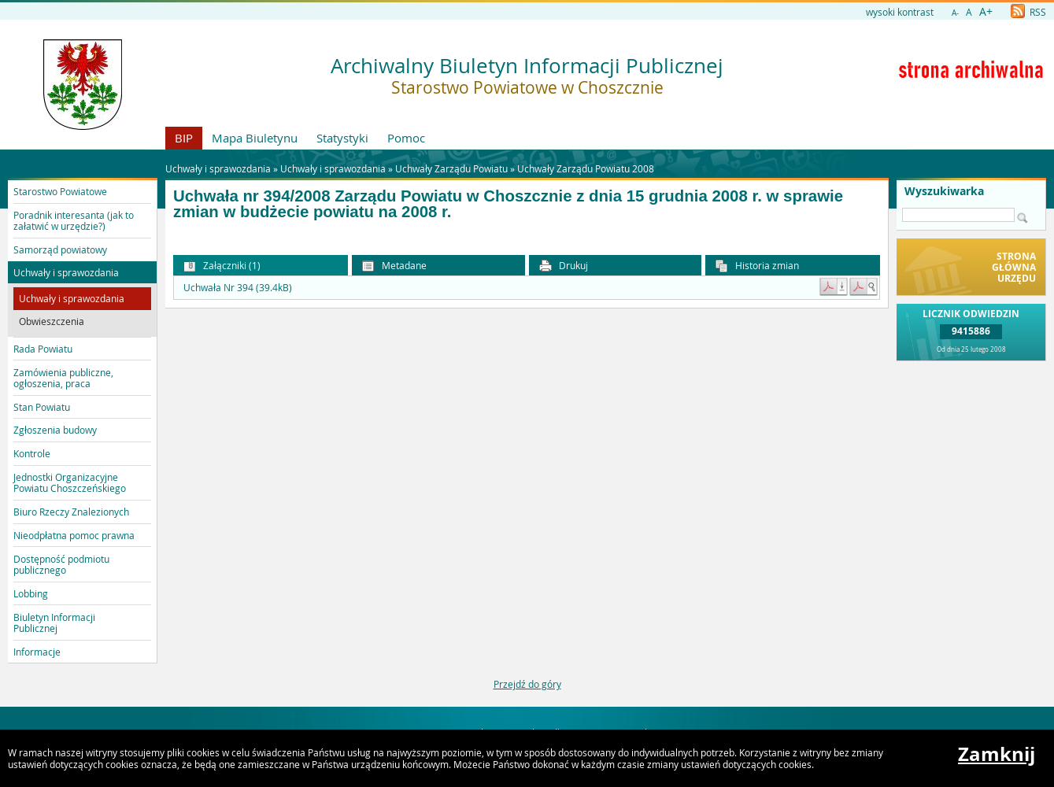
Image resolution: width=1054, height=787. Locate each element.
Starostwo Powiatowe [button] (60, 191)
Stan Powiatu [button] (41, 407)
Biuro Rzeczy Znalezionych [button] (71, 511)
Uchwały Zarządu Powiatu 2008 (585, 168)
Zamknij (996, 754)
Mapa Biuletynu (255, 138)
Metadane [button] (394, 265)
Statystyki (342, 138)
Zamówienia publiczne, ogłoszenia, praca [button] (63, 378)
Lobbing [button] (30, 593)
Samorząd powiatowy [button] (60, 249)
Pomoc (406, 138)
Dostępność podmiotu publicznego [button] (61, 564)
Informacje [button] (37, 651)
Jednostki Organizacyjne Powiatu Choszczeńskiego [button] (69, 482)
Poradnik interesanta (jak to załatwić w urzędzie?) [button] (73, 220)
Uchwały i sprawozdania (333, 168)
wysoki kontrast (900, 12)
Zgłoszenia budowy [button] (55, 429)
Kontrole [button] (31, 453)
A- (955, 13)
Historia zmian (757, 265)
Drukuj (563, 265)
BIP (184, 138)
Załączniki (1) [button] (222, 265)
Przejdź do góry (527, 684)
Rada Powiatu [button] (42, 348)
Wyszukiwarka (944, 191)
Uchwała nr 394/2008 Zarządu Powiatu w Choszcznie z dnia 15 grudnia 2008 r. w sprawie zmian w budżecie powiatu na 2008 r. (508, 204)
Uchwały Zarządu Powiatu (451, 168)
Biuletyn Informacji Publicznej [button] (54, 622)
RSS (1028, 12)
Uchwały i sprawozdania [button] (66, 272)
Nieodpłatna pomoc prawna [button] (74, 535)
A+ (986, 11)
